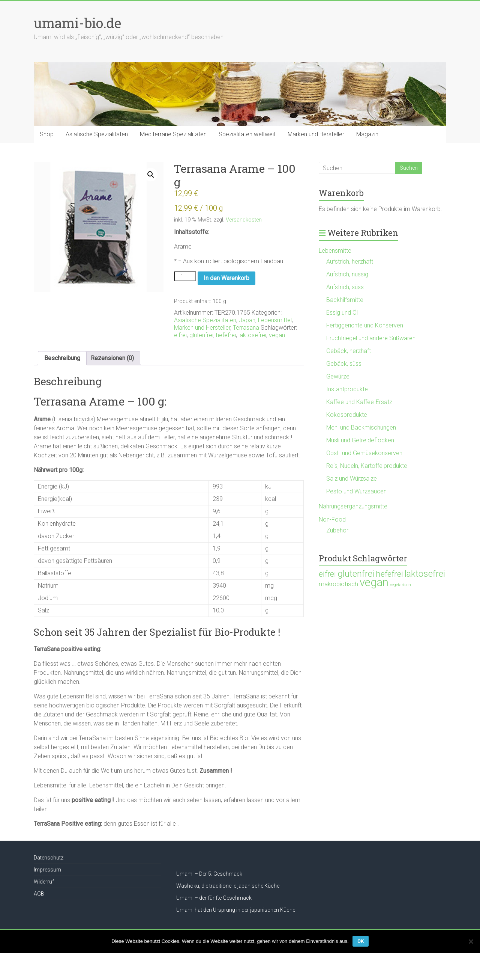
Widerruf (44, 882)
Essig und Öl (342, 312)
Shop (47, 134)
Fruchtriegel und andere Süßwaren (371, 338)
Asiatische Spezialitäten (97, 134)
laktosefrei (252, 335)
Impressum (47, 870)
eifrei (180, 335)
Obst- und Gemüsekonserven (364, 453)
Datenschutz (48, 858)
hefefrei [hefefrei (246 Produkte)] (389, 574)
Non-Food (332, 519)
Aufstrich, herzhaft (349, 261)
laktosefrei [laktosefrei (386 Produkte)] (425, 573)
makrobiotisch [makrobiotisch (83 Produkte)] (338, 584)
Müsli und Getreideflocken (360, 440)
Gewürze (338, 376)
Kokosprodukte (346, 414)
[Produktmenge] (185, 276)
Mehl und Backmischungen (361, 427)
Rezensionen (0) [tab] (112, 358)
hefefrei (226, 335)
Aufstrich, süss (345, 287)
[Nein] (470, 941)
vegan (277, 335)
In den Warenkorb (226, 278)
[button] (151, 174)
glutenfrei (201, 335)
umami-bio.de (77, 23)
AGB (39, 894)
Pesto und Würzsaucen (356, 491)
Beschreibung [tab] (62, 358)
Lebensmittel (275, 320)
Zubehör (337, 530)
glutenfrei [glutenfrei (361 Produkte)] (356, 573)
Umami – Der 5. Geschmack (209, 874)
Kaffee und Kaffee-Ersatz (359, 402)
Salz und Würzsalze (351, 478)
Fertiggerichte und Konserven (364, 325)
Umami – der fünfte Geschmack (214, 898)
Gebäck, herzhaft (348, 350)
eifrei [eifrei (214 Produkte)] (327, 574)
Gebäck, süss (344, 363)
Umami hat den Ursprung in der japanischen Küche (235, 910)
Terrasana (246, 327)
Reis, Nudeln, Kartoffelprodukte (366, 465)
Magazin (367, 134)
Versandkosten (244, 220)
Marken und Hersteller (316, 134)
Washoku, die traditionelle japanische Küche (227, 886)
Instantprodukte (347, 389)
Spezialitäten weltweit (247, 134)
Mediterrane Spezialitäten (173, 134)
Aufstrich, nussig (347, 274)
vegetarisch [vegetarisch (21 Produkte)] (400, 584)
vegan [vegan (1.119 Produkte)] (374, 582)
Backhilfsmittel (345, 299)
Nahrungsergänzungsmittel (353, 506)
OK (360, 941)
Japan (247, 320)
